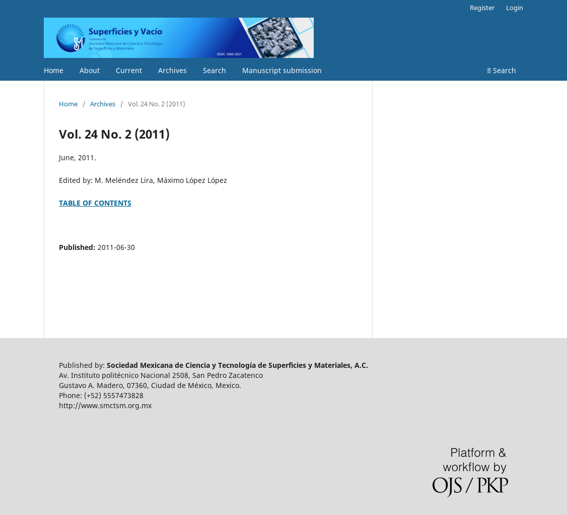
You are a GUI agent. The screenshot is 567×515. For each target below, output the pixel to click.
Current (129, 70)
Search (214, 70)
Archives (172, 70)
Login (514, 7)
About (90, 70)
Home (53, 70)
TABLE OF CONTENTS (95, 203)
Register (482, 7)
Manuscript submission (282, 70)
